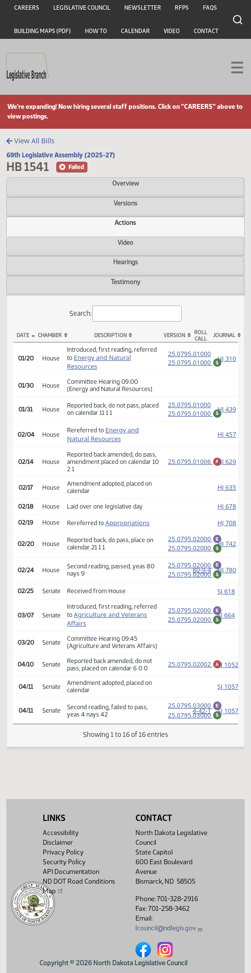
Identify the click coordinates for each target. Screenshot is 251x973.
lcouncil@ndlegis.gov (169, 928)
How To (96, 31)
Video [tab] (125, 242)
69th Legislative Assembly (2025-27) (60, 155)
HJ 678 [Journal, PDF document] (227, 507)
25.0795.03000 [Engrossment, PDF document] (195, 712)
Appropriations (127, 524)
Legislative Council (81, 7)
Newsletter (142, 7)
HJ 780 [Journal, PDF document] (227, 575)
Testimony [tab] (125, 282)
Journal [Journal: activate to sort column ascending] (224, 335)
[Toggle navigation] (232, 66)
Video (172, 31)
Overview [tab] (125, 183)
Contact (206, 31)
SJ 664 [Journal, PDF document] (226, 622)
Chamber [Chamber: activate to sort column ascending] (50, 335)
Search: (125, 314)
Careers (26, 7)
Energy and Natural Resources (103, 435)
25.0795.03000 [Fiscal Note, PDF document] (195, 723)
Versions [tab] (125, 203)
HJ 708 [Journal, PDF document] (227, 524)
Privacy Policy (63, 852)
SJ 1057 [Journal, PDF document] (228, 693)
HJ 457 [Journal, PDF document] (227, 435)
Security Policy (64, 862)
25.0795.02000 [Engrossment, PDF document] (195, 540)
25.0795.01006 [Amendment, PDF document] (195, 462)
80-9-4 (202, 575)
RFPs (182, 7)
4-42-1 (202, 719)
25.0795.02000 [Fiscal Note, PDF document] (195, 550)
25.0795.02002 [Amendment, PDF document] (195, 670)
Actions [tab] (125, 222)
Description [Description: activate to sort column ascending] (110, 335)
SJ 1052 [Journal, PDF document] (228, 671)
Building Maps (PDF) (42, 31)
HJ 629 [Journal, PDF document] (227, 463)
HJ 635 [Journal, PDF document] (227, 488)
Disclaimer (58, 842)
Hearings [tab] (125, 262)
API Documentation (71, 872)
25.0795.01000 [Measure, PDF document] (189, 352)
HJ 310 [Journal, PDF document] (227, 358)
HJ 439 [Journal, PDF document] (227, 410)
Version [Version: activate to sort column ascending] (174, 335)
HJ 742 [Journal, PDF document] (227, 546)
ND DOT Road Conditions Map (79, 886)
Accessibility (61, 833)
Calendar (135, 31)
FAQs (210, 7)
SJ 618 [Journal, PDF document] (226, 598)
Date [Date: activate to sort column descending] (23, 335)
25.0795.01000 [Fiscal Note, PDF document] (195, 361)
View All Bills (30, 140)
